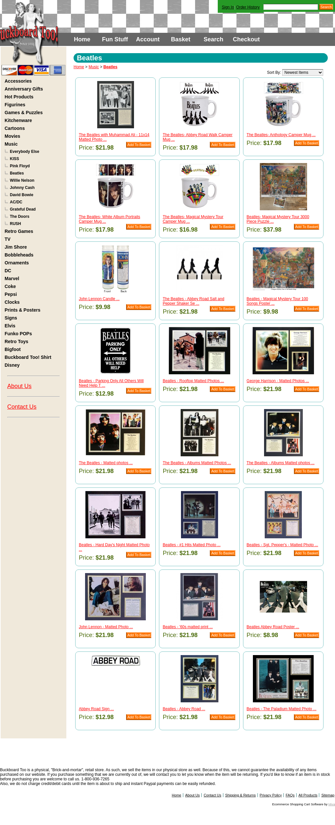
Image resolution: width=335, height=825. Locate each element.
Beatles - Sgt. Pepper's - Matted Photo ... (282, 545)
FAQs (290, 795)
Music (11, 144)
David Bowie (21, 195)
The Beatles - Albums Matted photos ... (281, 463)
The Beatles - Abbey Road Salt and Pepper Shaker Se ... (193, 301)
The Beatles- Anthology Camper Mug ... (281, 135)
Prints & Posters (22, 310)
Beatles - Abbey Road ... (184, 709)
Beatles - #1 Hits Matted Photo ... (191, 545)
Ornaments (17, 262)
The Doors (19, 216)
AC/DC (16, 202)
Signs (11, 317)
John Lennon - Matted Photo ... (106, 627)
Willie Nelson (22, 180)
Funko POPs (18, 333)
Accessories (18, 81)
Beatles (17, 173)
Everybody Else (24, 151)
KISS (14, 158)
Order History (247, 7)
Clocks (12, 302)
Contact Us (21, 406)
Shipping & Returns (240, 795)
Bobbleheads (19, 255)
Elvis (10, 325)
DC (8, 270)
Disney (12, 365)
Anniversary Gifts (24, 89)
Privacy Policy (271, 795)
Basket (180, 39)
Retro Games (19, 231)
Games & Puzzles (24, 112)
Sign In (228, 7)
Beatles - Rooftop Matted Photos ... (193, 381)
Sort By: (274, 72)
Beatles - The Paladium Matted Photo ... (282, 709)
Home (82, 39)
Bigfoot (13, 349)
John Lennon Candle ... (99, 299)
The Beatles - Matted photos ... (106, 463)
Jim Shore (16, 247)
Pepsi (11, 294)
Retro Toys (16, 341)
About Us (19, 386)
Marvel (12, 278)
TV (8, 239)
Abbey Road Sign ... (96, 709)
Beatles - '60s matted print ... (187, 627)
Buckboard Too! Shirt (28, 357)
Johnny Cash (22, 187)
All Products (308, 795)
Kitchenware (18, 120)
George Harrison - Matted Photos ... (278, 381)
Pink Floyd (20, 166)
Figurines (15, 104)
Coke (10, 286)
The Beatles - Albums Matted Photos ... (197, 463)
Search (213, 39)
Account (148, 39)
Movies (12, 136)
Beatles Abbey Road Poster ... (273, 627)
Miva (331, 804)
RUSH (15, 223)
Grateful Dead (23, 209)
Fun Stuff (115, 39)
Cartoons (15, 128)
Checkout (246, 39)
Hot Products (19, 96)
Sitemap (327, 795)
